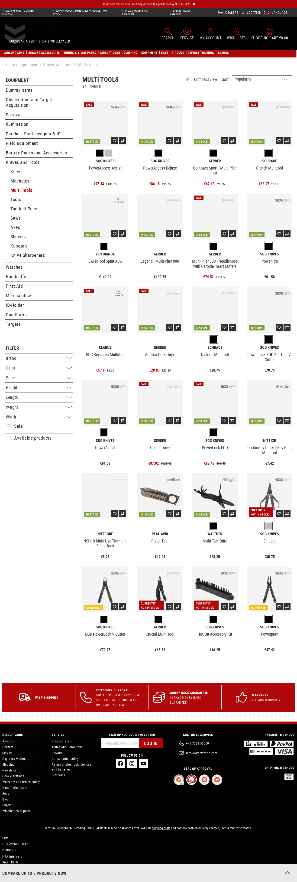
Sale (18, 426)
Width (39, 417)
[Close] (194, 4)
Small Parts (10, 862)
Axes (15, 227)
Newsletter (10, 770)
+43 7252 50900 (197, 743)
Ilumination (17, 124)
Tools (15, 199)
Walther (214, 534)
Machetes (19, 181)
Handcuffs (16, 276)
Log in (151, 743)
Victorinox (105, 254)
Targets (13, 324)
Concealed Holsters (16, 870)
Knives (17, 171)
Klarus (105, 347)
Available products (33, 438)
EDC (5, 838)
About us (8, 741)
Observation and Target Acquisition (29, 102)
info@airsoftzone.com (201, 753)
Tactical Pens (23, 209)
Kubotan (18, 246)
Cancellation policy (65, 758)
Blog (5, 799)
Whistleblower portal (17, 811)
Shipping (8, 764)
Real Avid (160, 534)
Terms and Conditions (67, 747)
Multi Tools (21, 190)
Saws (15, 218)
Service (7, 753)
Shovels (18, 236)
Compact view (205, 79)
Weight (39, 407)
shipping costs (161, 828)
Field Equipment (22, 143)
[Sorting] (262, 79)
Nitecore (105, 534)
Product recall (61, 741)
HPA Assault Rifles (15, 844)
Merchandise (18, 295)
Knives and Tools (23, 162)
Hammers (9, 849)
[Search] (168, 35)
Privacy (57, 753)
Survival (14, 114)
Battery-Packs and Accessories (36, 153)
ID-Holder (15, 305)
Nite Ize (269, 440)
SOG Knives (105, 161)
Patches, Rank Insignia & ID (33, 134)
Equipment (17, 80)
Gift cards (58, 775)
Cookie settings (13, 776)
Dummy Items (19, 90)
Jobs (5, 793)
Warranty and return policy (21, 782)
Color (39, 368)
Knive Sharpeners (27, 255)
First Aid (14, 286)
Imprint (7, 805)
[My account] (210, 35)
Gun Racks (16, 314)
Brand (39, 358)
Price (39, 377)
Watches (14, 267)
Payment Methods (15, 758)
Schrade (269, 161)
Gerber (215, 161)
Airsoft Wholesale (14, 787)
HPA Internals (12, 856)
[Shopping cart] (270, 35)
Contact (7, 747)
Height (39, 387)
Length (39, 397)
